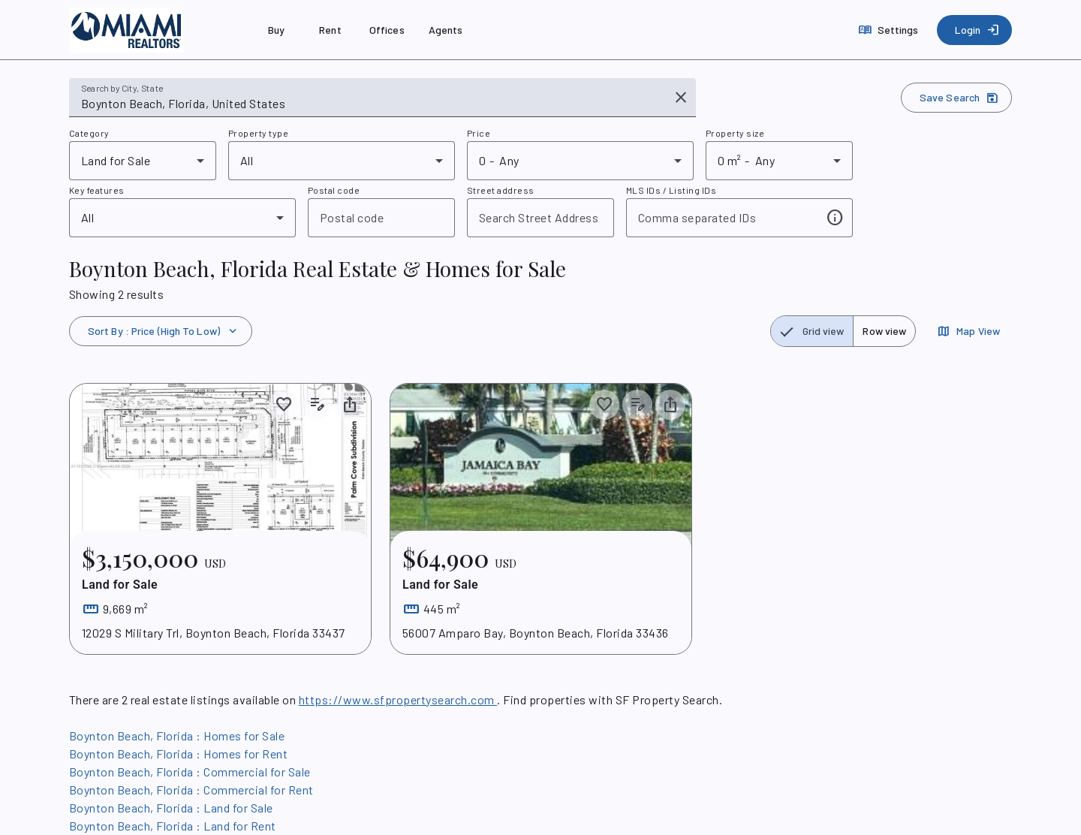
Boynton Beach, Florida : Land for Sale (171, 807)
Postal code (334, 190)
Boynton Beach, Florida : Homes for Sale (177, 735)
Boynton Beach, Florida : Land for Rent (172, 825)
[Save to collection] (284, 405)
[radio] (812, 331)
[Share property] (350, 405)
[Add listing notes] (317, 405)
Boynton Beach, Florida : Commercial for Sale (190, 771)
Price (478, 133)
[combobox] (372, 104)
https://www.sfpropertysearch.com (398, 699)
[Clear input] (681, 98)
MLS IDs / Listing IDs (671, 190)
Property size (735, 133)
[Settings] (890, 30)
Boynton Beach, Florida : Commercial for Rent (191, 789)
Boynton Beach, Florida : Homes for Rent (178, 753)
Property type (258, 133)
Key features (97, 190)
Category (89, 133)
